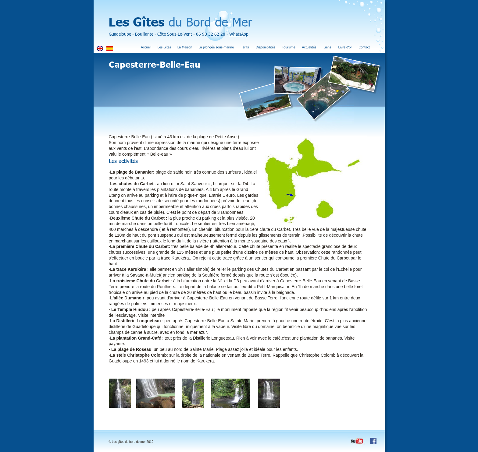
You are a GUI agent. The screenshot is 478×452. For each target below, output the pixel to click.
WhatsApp (238, 34)
